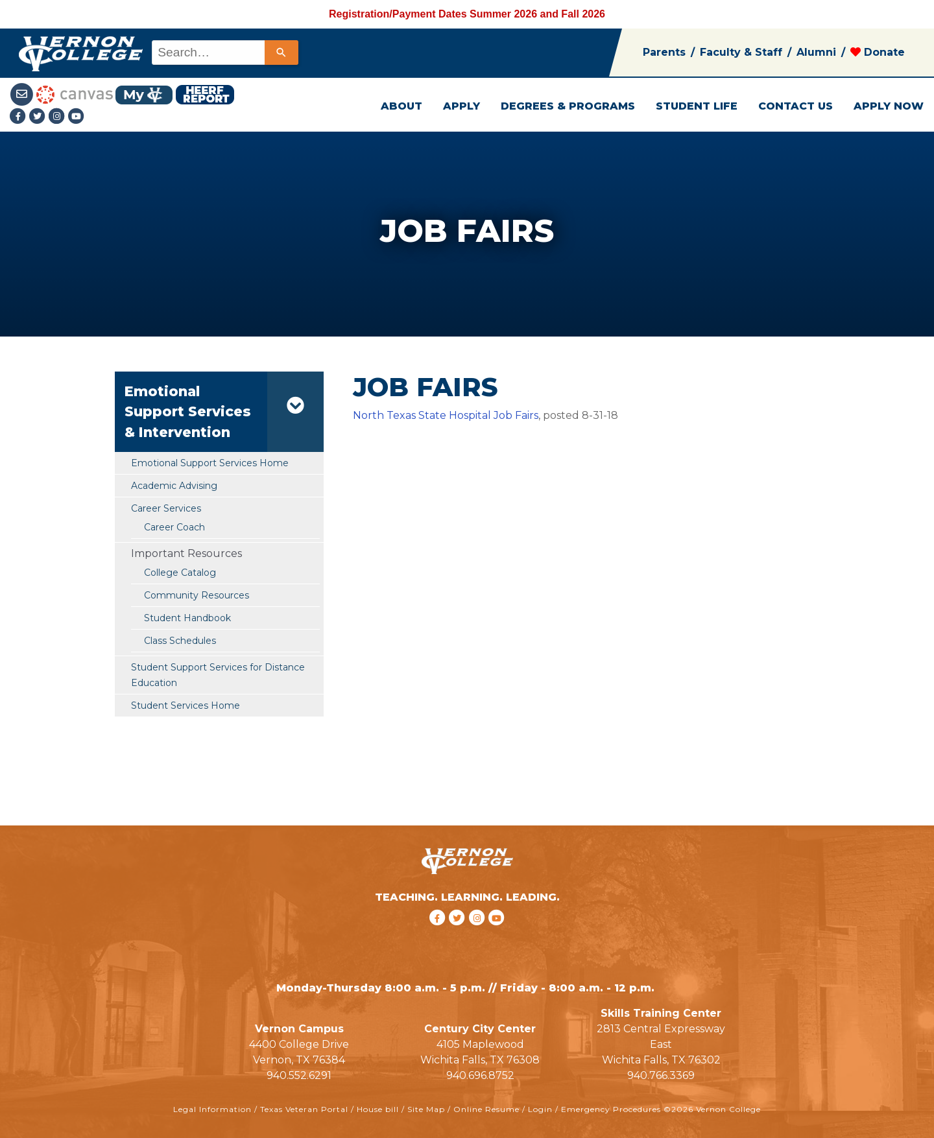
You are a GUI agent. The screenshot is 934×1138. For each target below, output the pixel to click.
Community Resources (196, 595)
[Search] (281, 52)
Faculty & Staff (741, 52)
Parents (664, 52)
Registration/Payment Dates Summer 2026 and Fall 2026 (467, 13)
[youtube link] (76, 117)
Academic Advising (174, 486)
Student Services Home (185, 705)
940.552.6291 (299, 1075)
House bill (378, 1109)
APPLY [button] (461, 106)
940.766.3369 (661, 1075)
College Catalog (180, 572)
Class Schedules (180, 640)
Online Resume (486, 1109)
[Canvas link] (74, 93)
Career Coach (174, 527)
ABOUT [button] (401, 106)
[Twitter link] (39, 117)
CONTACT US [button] (795, 106)
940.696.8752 (480, 1075)
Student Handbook (187, 618)
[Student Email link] (23, 93)
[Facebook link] (19, 117)
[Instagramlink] (58, 117)
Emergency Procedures (611, 1109)
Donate (877, 52)
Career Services (166, 508)
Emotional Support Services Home (210, 463)
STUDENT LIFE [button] (696, 106)
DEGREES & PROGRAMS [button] (568, 106)
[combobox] (224, 52)
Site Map (426, 1109)
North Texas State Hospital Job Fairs (445, 415)
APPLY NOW (889, 106)
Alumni (816, 52)
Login (540, 1109)
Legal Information (212, 1109)
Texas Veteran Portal (304, 1109)
